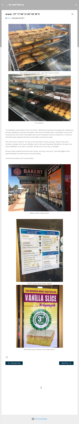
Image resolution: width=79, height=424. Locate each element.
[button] (72, 14)
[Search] (76, 5)
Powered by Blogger (39, 419)
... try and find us (15, 4)
